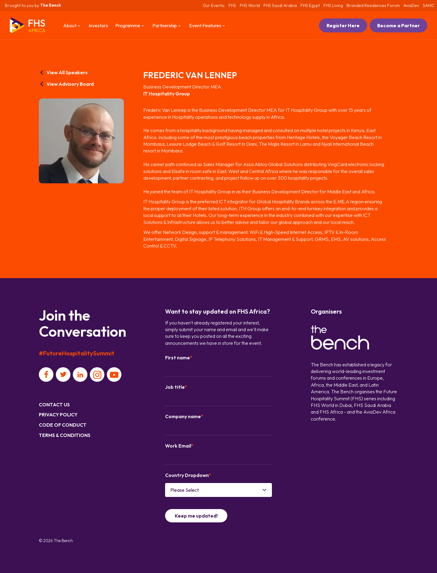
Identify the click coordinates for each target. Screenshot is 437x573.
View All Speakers (63, 72)
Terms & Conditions (64, 435)
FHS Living (333, 5)
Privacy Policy (58, 414)
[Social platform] (46, 374)
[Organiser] (340, 338)
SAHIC (429, 5)
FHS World (250, 5)
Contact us (54, 404)
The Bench (50, 5)
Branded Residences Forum (373, 5)
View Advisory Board (66, 84)
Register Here (343, 25)
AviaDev (411, 5)
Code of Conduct (62, 425)
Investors (98, 25)
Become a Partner (398, 25)
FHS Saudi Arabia (280, 5)
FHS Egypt (310, 5)
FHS (232, 5)
